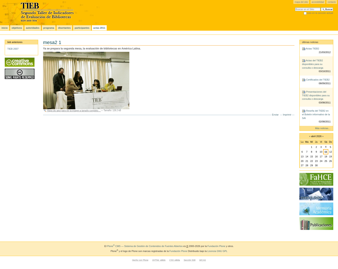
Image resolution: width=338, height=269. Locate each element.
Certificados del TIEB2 (316, 81)
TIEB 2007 (13, 48)
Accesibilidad (318, 2)
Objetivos (17, 28)
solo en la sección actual (320, 13)
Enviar (275, 114)
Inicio (5, 28)
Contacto (332, 2)
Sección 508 (190, 260)
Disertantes (64, 28)
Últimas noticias (310, 42)
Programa (48, 28)
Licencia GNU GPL (217, 251)
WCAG (202, 260)
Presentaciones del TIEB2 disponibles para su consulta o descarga (316, 97)
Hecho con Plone (140, 260)
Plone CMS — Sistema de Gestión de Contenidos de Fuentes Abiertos (145, 246)
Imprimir (287, 114)
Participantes (82, 28)
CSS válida (174, 260)
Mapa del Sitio (301, 2)
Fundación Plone (216, 246)
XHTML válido (159, 260)
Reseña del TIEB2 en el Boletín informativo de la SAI (316, 116)
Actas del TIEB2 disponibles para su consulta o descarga (316, 66)
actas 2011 (99, 28)
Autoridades (32, 28)
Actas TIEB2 (316, 50)
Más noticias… (323, 128)
